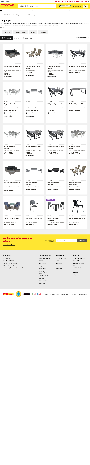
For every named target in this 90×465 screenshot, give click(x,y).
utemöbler (46, 23)
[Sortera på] (81, 37)
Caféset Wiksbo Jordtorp (11, 218)
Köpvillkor (41, 278)
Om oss (75, 270)
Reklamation (59, 263)
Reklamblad (42, 263)
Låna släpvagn (43, 281)
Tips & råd (76, 261)
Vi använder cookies (54, 294)
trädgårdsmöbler (8, 23)
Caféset (33, 32)
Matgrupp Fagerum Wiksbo (55, 104)
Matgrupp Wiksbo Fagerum (77, 66)
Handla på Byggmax (45, 255)
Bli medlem (42, 283)
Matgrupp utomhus (20, 32)
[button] (18, 294)
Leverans (41, 261)
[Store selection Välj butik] (77, 6)
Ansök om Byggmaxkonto (43, 272)
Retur (57, 261)
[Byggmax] (7, 6)
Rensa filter (16, 38)
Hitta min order (60, 266)
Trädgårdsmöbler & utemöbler (23, 15)
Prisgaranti (42, 266)
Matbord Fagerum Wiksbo (77, 104)
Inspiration (76, 255)
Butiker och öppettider (45, 258)
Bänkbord (43, 32)
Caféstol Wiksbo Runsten (77, 218)
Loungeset (7, 32)
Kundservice (60, 255)
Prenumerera (82, 240)
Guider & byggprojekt (79, 258)
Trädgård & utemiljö (9, 15)
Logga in (2, 1)
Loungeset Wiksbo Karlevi (12, 183)
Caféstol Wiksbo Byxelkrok (34, 218)
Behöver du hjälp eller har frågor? (17, 240)
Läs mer (2, 27)
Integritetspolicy (64, 294)
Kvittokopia (59, 268)
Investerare (76, 272)
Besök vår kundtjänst (9, 245)
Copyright (46, 294)
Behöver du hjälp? (61, 258)
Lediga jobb (76, 275)
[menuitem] (1, 11)
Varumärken (42, 268)
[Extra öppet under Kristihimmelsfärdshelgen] (70, 1)
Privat (7, 1)
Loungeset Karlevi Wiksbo (12, 66)
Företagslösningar (44, 275)
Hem (1, 15)
